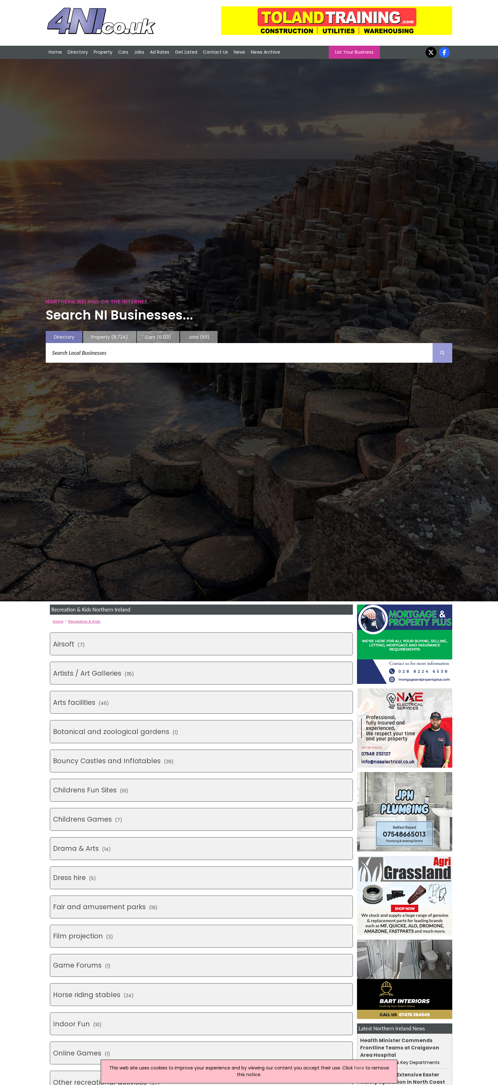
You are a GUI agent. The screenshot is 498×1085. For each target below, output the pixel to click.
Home (55, 52)
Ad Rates (159, 52)
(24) (93, 995)
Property (103, 52)
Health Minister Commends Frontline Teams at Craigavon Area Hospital (399, 1047)
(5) (74, 878)
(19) (105, 907)
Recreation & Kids (84, 621)
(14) (82, 848)
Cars (123, 52)
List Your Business (354, 52)
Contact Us (215, 52)
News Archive (265, 52)
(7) (69, 644)
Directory (78, 52)
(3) (83, 936)
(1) (115, 732)
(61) (90, 790)
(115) (93, 673)
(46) (81, 702)
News (239, 52)
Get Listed (186, 52)
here (359, 1068)
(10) (77, 1024)
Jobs (139, 52)
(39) (113, 761)
